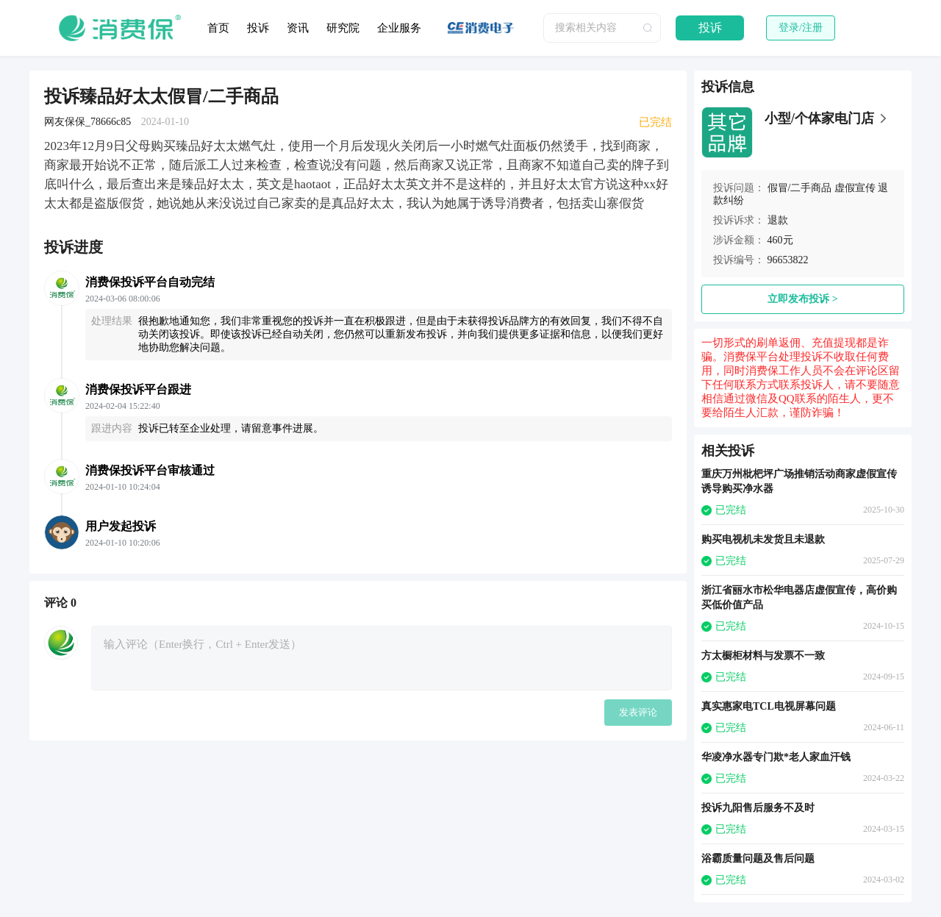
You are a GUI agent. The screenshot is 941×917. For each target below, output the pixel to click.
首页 (218, 28)
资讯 (298, 28)
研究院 (342, 28)
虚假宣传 (855, 187)
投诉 (258, 28)
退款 (778, 220)
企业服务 (399, 28)
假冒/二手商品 (800, 187)
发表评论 (638, 712)
